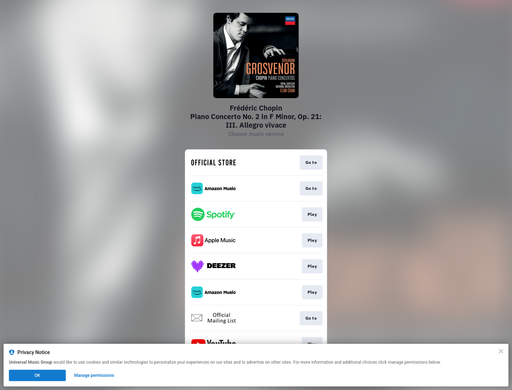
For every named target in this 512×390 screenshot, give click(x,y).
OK (37, 375)
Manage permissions (94, 375)
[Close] (501, 351)
